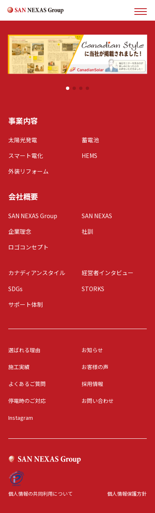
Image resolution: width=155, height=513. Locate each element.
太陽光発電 (22, 140)
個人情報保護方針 (127, 493)
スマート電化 (25, 155)
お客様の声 (95, 367)
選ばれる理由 (24, 350)
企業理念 (19, 231)
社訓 (87, 231)
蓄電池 (90, 140)
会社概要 (23, 196)
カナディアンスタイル (36, 272)
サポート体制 (25, 304)
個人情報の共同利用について (40, 493)
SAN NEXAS (97, 216)
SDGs (15, 289)
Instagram (20, 417)
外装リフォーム (28, 171)
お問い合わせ (98, 401)
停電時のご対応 (27, 401)
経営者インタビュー (108, 272)
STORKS (93, 289)
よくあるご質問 (27, 384)
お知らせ (92, 350)
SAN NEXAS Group (32, 216)
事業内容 (23, 120)
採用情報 (92, 384)
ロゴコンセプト (28, 247)
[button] (67, 88)
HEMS (89, 155)
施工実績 (19, 367)
